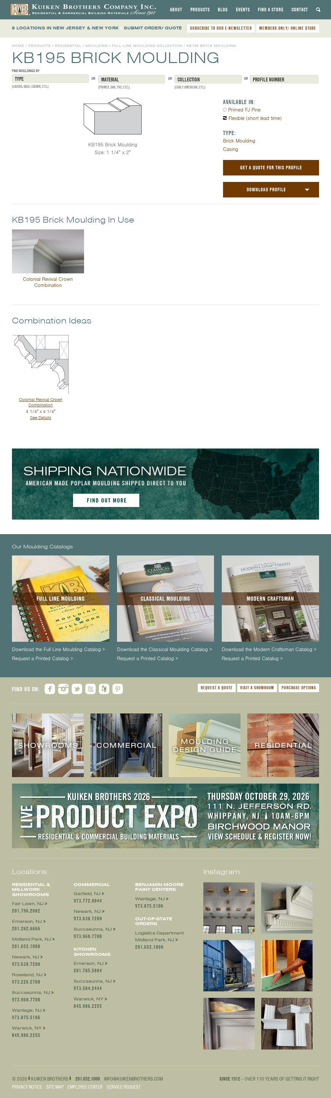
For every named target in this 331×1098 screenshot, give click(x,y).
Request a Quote (217, 688)
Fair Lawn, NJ (28, 903)
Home (18, 46)
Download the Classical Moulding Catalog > (164, 650)
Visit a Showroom (257, 688)
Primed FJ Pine (244, 110)
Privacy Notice (27, 1087)
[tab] (176, 9)
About (176, 9)
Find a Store (270, 9)
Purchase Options (299, 688)
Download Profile (266, 189)
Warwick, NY (27, 1028)
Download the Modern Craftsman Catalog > (269, 650)
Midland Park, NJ (31, 939)
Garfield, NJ (87, 893)
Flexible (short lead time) (255, 118)
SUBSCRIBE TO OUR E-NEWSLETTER (221, 28)
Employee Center (85, 1087)
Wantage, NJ (27, 1010)
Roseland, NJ (27, 974)
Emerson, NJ (27, 921)
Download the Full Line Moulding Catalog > (58, 650)
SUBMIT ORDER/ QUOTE (153, 28)
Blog (223, 9)
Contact (300, 9)
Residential (68, 46)
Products (200, 9)
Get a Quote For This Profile (271, 167)
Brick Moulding (239, 141)
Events (243, 9)
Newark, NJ (25, 957)
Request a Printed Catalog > (42, 659)
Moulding (97, 46)
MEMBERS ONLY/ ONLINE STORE (287, 28)
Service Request (124, 1087)
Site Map (54, 1087)
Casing (230, 149)
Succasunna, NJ (31, 992)
